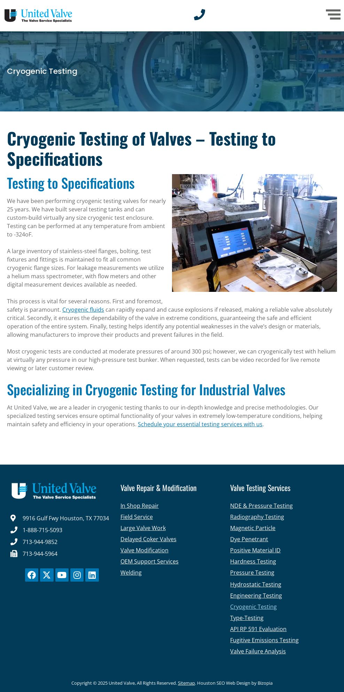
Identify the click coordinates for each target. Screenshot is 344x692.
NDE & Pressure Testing (261, 506)
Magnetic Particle (252, 528)
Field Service (136, 517)
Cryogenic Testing (253, 607)
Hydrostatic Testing (255, 584)
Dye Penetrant (249, 539)
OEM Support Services (149, 561)
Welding (131, 572)
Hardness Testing (253, 561)
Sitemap (186, 683)
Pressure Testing (252, 572)
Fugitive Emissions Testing (264, 640)
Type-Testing (247, 618)
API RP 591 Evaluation (258, 629)
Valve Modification (144, 550)
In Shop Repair (139, 506)
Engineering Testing (256, 595)
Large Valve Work (143, 528)
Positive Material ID (255, 550)
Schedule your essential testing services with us (200, 424)
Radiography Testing (257, 517)
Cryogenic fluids (83, 309)
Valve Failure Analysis (258, 651)
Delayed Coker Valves (148, 539)
